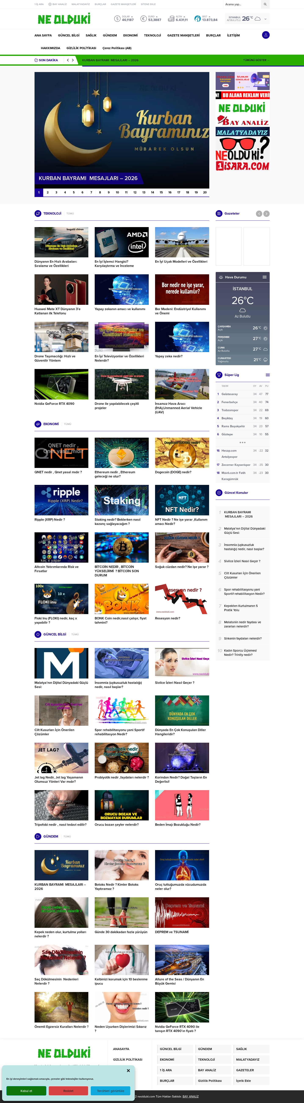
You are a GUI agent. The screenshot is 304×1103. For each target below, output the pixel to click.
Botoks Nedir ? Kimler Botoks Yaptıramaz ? (117, 886)
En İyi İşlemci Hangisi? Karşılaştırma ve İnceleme (114, 263)
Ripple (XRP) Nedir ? (50, 520)
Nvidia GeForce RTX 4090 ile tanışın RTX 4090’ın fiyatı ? (177, 1029)
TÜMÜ (70, 213)
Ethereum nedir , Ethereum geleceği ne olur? (115, 474)
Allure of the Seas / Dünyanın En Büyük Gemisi (179, 981)
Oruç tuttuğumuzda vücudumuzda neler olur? (180, 886)
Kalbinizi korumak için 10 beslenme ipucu (121, 981)
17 (178, 192)
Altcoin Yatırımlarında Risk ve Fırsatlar (57, 569)
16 (170, 192)
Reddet (68, 1091)
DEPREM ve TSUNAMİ (172, 932)
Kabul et (26, 1091)
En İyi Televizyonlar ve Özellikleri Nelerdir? (119, 358)
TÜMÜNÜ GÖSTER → (256, 60)
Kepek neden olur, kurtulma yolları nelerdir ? (60, 934)
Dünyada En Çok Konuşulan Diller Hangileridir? (180, 732)
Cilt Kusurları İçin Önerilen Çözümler (54, 732)
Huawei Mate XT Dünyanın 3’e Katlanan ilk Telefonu (58, 311)
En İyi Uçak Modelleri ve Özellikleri (181, 261)
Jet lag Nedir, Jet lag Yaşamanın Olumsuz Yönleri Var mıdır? (59, 779)
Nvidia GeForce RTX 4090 (54, 404)
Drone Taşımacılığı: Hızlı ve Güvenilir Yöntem (55, 358)
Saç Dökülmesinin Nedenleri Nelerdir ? (56, 981)
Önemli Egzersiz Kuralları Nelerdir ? (62, 1027)
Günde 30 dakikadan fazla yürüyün (121, 932)
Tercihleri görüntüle (110, 1091)
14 (152, 192)
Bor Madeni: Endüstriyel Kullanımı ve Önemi (180, 311)
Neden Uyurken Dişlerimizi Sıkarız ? (121, 1029)
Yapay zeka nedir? (168, 356)
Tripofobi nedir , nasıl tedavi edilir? (60, 825)
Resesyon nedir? (168, 618)
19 (196, 192)
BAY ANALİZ (191, 1096)
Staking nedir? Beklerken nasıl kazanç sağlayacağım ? (117, 522)
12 (134, 192)
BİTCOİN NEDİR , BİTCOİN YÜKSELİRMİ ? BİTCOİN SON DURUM (117, 571)
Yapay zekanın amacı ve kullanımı (120, 309)
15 (161, 192)
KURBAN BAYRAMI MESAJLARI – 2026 (110, 60)
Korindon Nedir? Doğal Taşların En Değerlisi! (181, 779)
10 (117, 192)
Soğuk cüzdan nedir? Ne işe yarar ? (181, 567)
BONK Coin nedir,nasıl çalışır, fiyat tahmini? (120, 620)
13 (143, 192)
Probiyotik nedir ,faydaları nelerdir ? (122, 777)
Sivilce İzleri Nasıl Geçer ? (174, 683)
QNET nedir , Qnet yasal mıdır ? (58, 472)
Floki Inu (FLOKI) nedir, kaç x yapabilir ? (56, 620)
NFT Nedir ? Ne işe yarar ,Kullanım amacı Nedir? (181, 522)
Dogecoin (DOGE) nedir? (173, 472)
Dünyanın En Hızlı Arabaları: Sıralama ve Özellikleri (56, 263)
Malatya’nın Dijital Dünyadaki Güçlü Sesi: (61, 685)
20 (205, 192)
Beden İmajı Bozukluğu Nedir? (177, 825)
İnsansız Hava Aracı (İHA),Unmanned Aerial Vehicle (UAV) (178, 408)
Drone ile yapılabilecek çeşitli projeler (117, 406)
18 (187, 192)
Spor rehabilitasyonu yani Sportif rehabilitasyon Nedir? (119, 732)
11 (126, 192)
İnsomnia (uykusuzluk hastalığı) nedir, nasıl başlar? (118, 685)
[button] (128, 1070)
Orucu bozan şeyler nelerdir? (117, 825)
